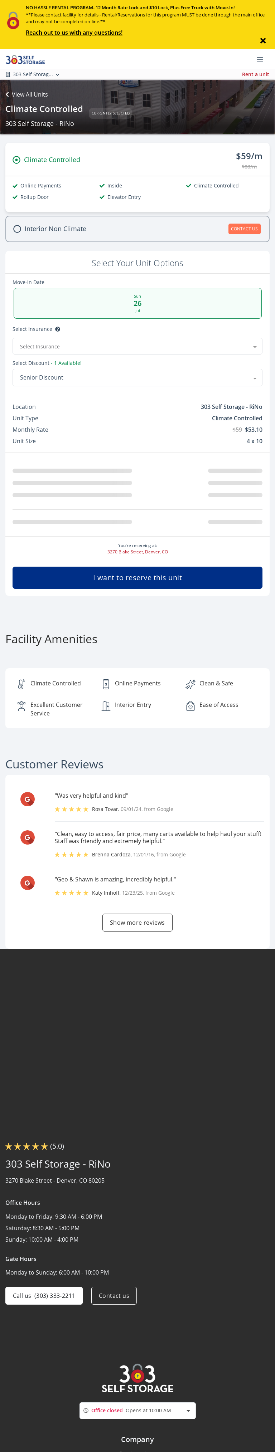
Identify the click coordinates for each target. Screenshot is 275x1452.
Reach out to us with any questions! (74, 32)
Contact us (114, 1296)
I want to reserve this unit (137, 577)
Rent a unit (255, 74)
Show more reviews (137, 923)
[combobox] (137, 346)
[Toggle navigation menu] (262, 58)
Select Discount (47, 363)
